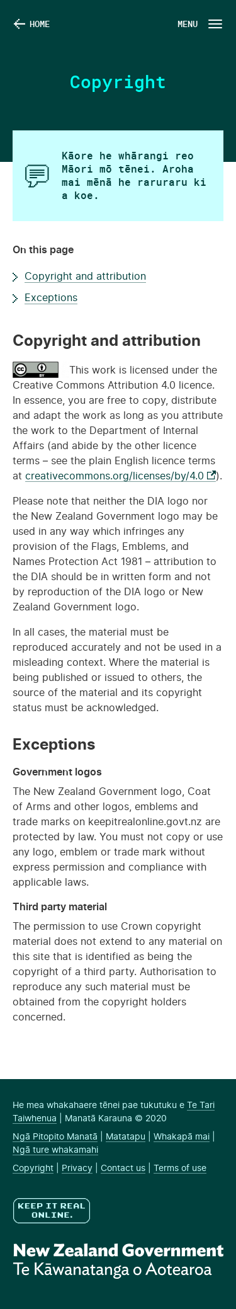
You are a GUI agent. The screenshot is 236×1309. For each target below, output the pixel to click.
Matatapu (125, 1137)
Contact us (123, 1168)
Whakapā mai (182, 1137)
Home (40, 24)
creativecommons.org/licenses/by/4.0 (120, 476)
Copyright (33, 1168)
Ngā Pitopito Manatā (55, 1137)
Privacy (77, 1168)
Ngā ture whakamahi (55, 1150)
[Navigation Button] (199, 23)
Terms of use (180, 1168)
